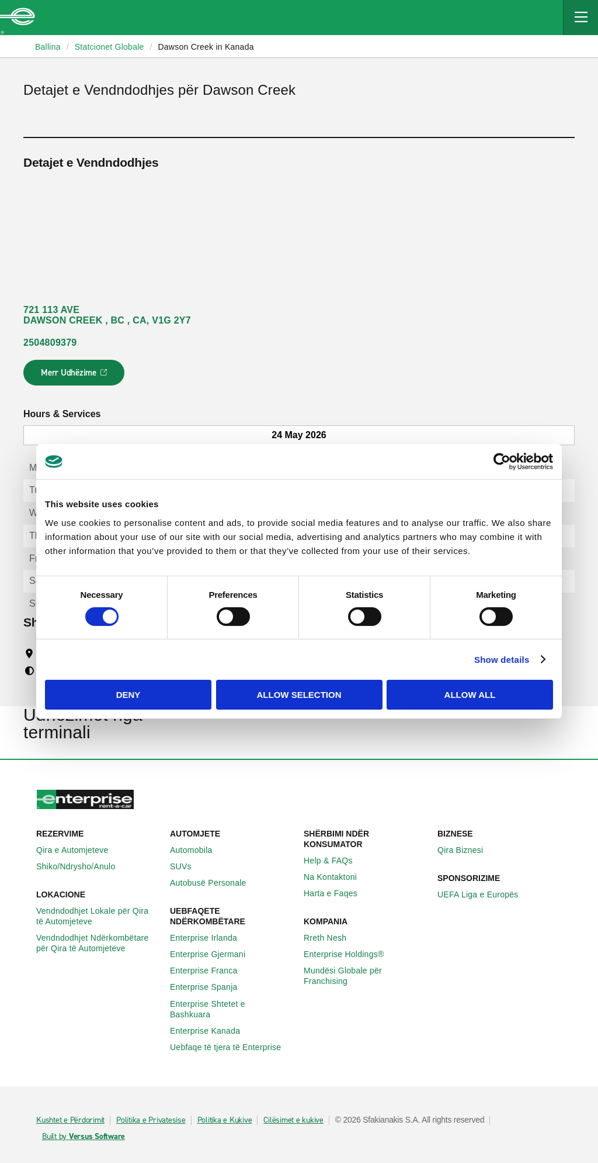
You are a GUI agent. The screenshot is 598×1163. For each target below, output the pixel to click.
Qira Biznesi (466, 850)
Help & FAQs (335, 860)
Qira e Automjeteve (78, 850)
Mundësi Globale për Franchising (366, 976)
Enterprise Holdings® (350, 954)
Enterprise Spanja (210, 987)
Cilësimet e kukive (293, 1120)
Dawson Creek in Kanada (205, 46)
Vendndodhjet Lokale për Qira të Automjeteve (98, 916)
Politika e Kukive (224, 1120)
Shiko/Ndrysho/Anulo (82, 866)
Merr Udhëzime (74, 376)
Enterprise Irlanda (210, 937)
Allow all (470, 695)
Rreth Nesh (331, 937)
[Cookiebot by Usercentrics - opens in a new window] (502, 461)
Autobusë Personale (214, 882)
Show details (502, 660)
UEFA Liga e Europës (484, 894)
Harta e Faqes (337, 893)
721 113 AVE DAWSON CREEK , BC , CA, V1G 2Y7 (107, 315)
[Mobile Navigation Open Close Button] (580, 17)
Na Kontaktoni (337, 877)
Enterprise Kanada (211, 1030)
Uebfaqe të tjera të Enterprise (232, 1047)
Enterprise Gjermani (214, 954)
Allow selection (299, 695)
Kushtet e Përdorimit (70, 1120)
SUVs (187, 866)
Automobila (197, 850)
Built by (83, 1136)
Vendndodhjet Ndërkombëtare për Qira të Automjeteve (98, 943)
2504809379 (50, 342)
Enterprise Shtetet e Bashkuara (232, 1009)
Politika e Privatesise (151, 1120)
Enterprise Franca (210, 970)
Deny (128, 695)
